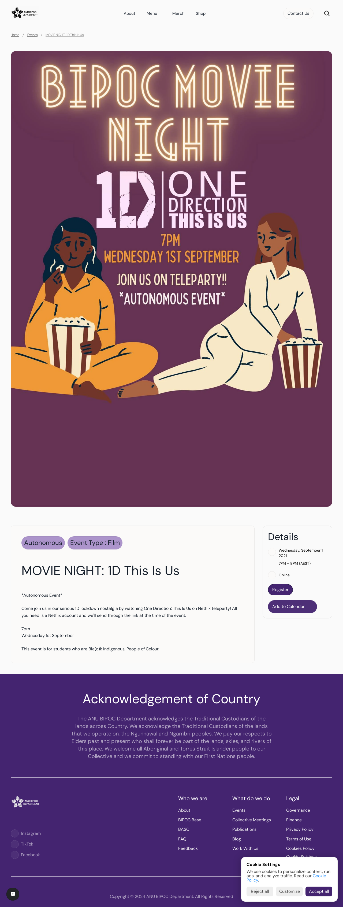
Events (32, 34)
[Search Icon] (327, 13)
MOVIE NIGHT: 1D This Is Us (65, 34)
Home (15, 34)
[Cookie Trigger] (301, 857)
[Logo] (15, 833)
